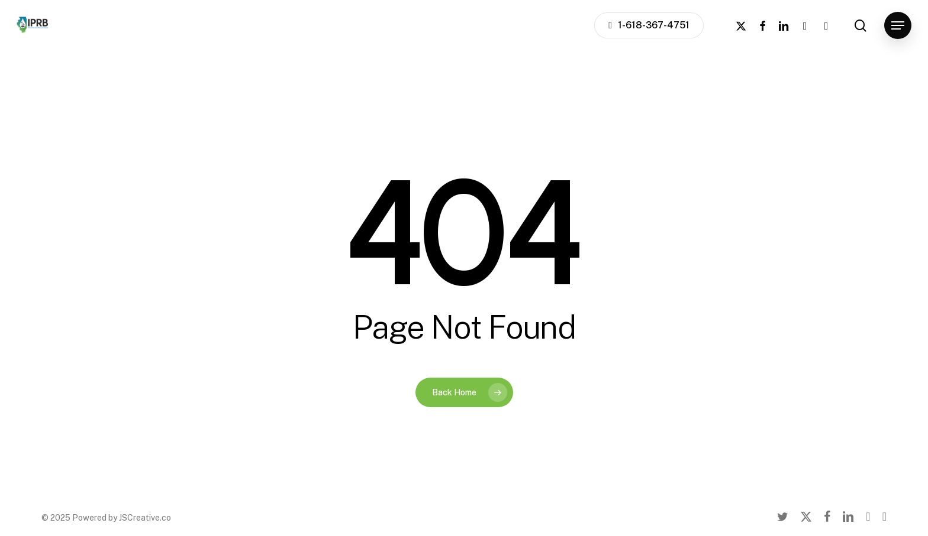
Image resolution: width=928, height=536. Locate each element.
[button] (897, 26)
